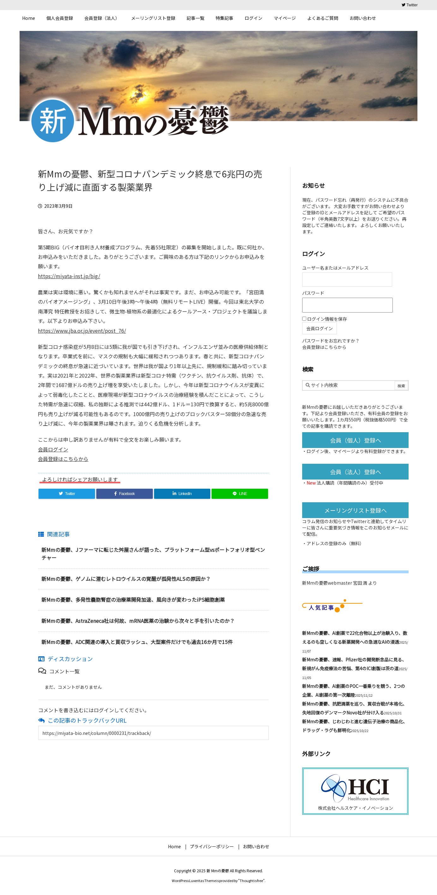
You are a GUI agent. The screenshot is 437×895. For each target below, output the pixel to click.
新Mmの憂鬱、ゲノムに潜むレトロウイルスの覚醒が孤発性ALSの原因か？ (126, 578)
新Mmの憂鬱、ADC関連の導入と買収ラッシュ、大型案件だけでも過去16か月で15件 (137, 642)
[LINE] (240, 494)
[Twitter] (67, 494)
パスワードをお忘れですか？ (331, 340)
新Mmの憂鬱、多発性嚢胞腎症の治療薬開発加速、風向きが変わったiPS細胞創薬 (133, 599)
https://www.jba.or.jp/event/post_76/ (82, 330)
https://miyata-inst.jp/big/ (69, 276)
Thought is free (251, 880)
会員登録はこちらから (63, 458)
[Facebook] (124, 494)
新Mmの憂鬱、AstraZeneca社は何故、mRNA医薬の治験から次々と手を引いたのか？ (138, 620)
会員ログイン (53, 449)
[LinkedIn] (182, 494)
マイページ (344, 451)
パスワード (313, 293)
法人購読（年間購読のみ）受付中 (350, 483)
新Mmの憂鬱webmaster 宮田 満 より (339, 583)
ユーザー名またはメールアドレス (335, 268)
